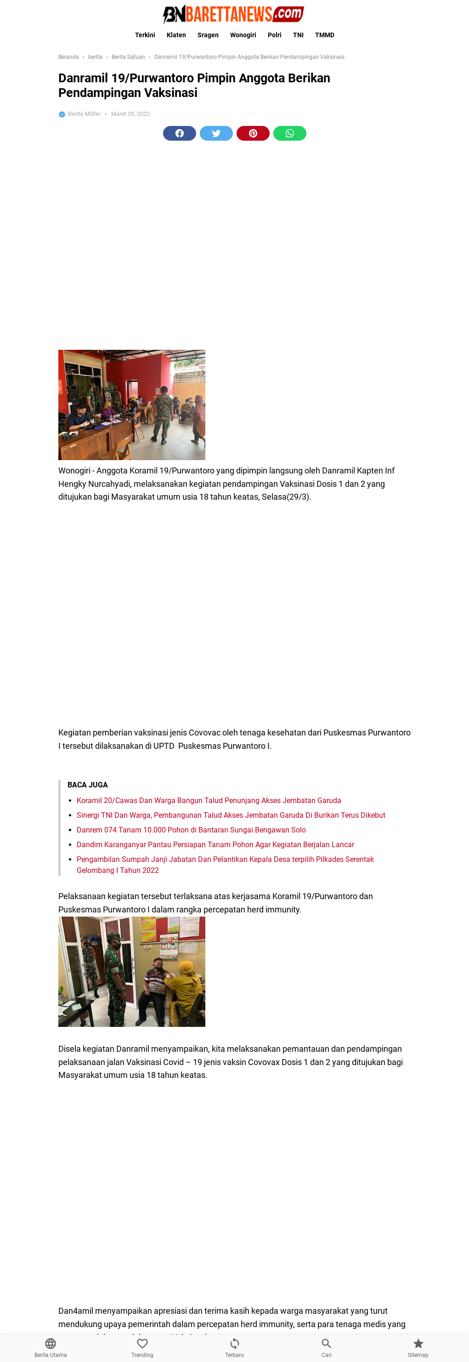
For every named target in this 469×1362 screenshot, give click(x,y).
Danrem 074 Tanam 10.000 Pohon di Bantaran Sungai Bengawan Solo (191, 602)
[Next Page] (252, 1102)
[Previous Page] (216, 1102)
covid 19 (260, 1068)
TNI (298, 35)
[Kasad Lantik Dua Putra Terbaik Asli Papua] (374, 1246)
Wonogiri (243, 35)
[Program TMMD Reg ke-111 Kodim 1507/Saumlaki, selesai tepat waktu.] (374, 1186)
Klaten (176, 35)
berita (189, 1068)
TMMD (324, 35)
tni (283, 1068)
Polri (275, 35)
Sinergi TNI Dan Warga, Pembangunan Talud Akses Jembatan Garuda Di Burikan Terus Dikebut (231, 588)
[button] (179, 278)
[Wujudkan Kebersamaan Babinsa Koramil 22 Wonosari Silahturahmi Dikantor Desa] (374, 1306)
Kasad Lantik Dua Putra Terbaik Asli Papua (137, 1228)
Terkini (145, 35)
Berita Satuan (223, 1068)
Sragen (208, 35)
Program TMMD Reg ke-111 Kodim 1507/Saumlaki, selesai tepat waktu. (191, 1168)
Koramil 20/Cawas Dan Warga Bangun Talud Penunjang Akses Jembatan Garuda (209, 573)
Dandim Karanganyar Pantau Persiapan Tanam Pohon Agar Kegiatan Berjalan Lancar (215, 617)
